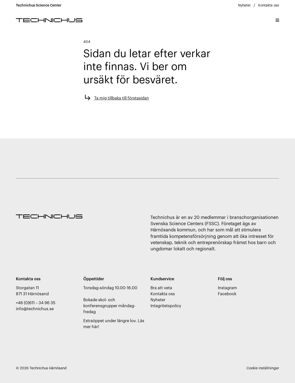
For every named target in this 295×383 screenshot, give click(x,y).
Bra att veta (161, 288)
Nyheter (244, 5)
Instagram (227, 288)
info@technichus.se (35, 309)
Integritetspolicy (165, 306)
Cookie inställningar (262, 368)
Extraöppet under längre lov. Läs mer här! (113, 324)
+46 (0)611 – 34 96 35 (35, 303)
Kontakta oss (268, 5)
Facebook (227, 294)
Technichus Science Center (38, 5)
